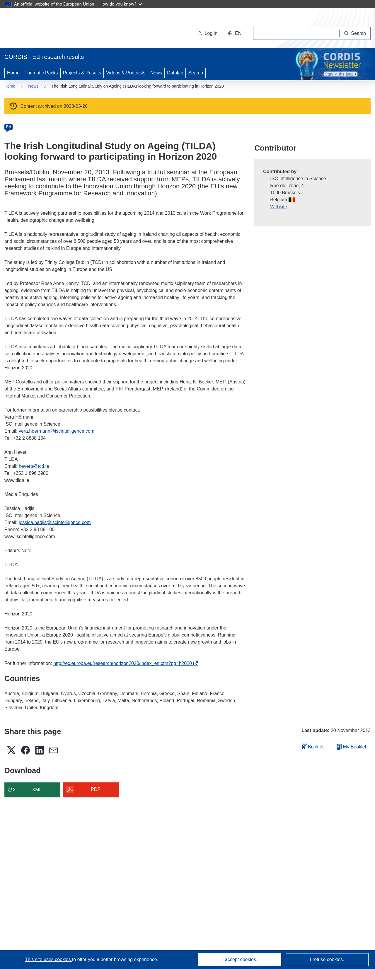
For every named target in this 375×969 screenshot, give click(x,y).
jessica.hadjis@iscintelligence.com (55, 522)
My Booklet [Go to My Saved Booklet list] (351, 747)
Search (195, 72)
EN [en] (8, 127)
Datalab (175, 72)
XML (37, 789)
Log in (207, 33)
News (156, 72)
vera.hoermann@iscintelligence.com (56, 431)
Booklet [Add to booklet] (313, 746)
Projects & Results (82, 72)
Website (278, 206)
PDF (95, 789)
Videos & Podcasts (125, 72)
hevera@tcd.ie (34, 466)
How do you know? (121, 3)
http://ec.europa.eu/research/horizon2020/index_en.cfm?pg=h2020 (124, 663)
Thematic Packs (41, 72)
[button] (234, 33)
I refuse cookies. (327, 959)
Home (13, 72)
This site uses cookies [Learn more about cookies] (48, 959)
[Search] (355, 33)
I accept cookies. (239, 959)
